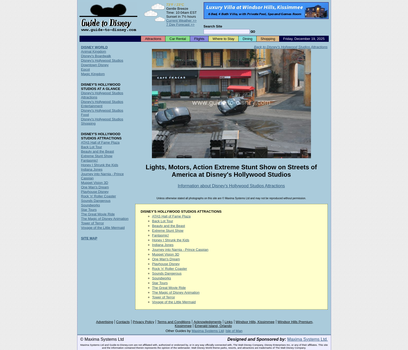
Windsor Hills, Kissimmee (255, 322)
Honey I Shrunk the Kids (170, 240)
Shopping (268, 39)
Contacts (123, 322)
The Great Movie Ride (169, 288)
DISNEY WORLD (94, 47)
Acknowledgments (208, 322)
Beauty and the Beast (168, 226)
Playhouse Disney (166, 264)
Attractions (153, 39)
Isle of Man (234, 331)
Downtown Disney (95, 65)
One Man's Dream (166, 259)
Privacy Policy (143, 322)
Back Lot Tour (162, 221)
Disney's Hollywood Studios (102, 60)
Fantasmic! (160, 235)
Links (228, 322)
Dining (247, 39)
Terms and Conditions (174, 322)
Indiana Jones (163, 245)
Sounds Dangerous (167, 273)
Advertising (104, 322)
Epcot (85, 69)
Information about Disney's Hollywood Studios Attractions (231, 186)
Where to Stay (223, 39)
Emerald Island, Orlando (213, 326)
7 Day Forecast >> (180, 24)
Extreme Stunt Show (168, 231)
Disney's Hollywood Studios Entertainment (102, 104)
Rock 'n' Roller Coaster (169, 269)
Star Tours (160, 283)
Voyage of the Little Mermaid (174, 302)
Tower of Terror (163, 297)
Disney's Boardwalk (96, 56)
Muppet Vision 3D (165, 254)
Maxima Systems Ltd (208, 331)
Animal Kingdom (93, 51)
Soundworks (161, 278)
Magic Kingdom (93, 74)
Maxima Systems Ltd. (307, 339)
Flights (199, 39)
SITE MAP (89, 238)
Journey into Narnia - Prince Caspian (180, 250)
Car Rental (177, 39)
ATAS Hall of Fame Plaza (171, 216)
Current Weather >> (181, 20)
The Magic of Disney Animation (176, 292)
